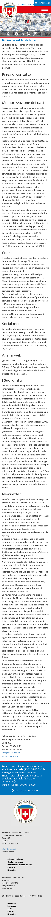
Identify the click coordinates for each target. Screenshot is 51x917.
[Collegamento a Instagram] (35, 33)
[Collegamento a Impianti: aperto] (10, 33)
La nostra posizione (26, 790)
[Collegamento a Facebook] (41, 33)
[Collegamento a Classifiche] (29, 33)
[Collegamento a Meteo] (23, 33)
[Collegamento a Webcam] (16, 33)
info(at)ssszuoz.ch (11, 753)
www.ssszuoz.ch (10, 756)
